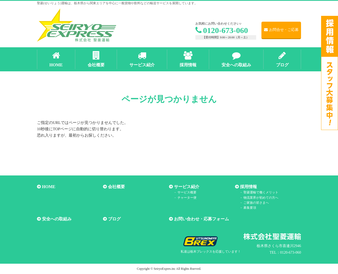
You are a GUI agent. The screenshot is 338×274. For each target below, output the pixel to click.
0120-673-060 (221, 30)
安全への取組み (57, 219)
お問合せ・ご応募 (281, 30)
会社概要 (116, 186)
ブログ (114, 219)
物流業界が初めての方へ (260, 197)
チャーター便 (186, 197)
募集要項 (249, 208)
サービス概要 (186, 192)
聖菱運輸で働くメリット (260, 192)
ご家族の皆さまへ (256, 203)
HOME (48, 186)
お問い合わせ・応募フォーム (201, 219)
